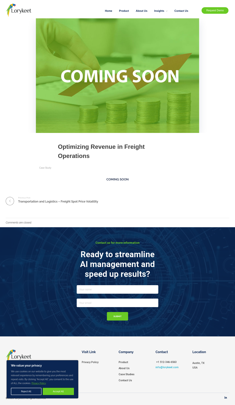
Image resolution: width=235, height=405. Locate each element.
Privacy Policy (38, 383)
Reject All (26, 391)
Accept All (58, 391)
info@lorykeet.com (167, 367)
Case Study (45, 167)
